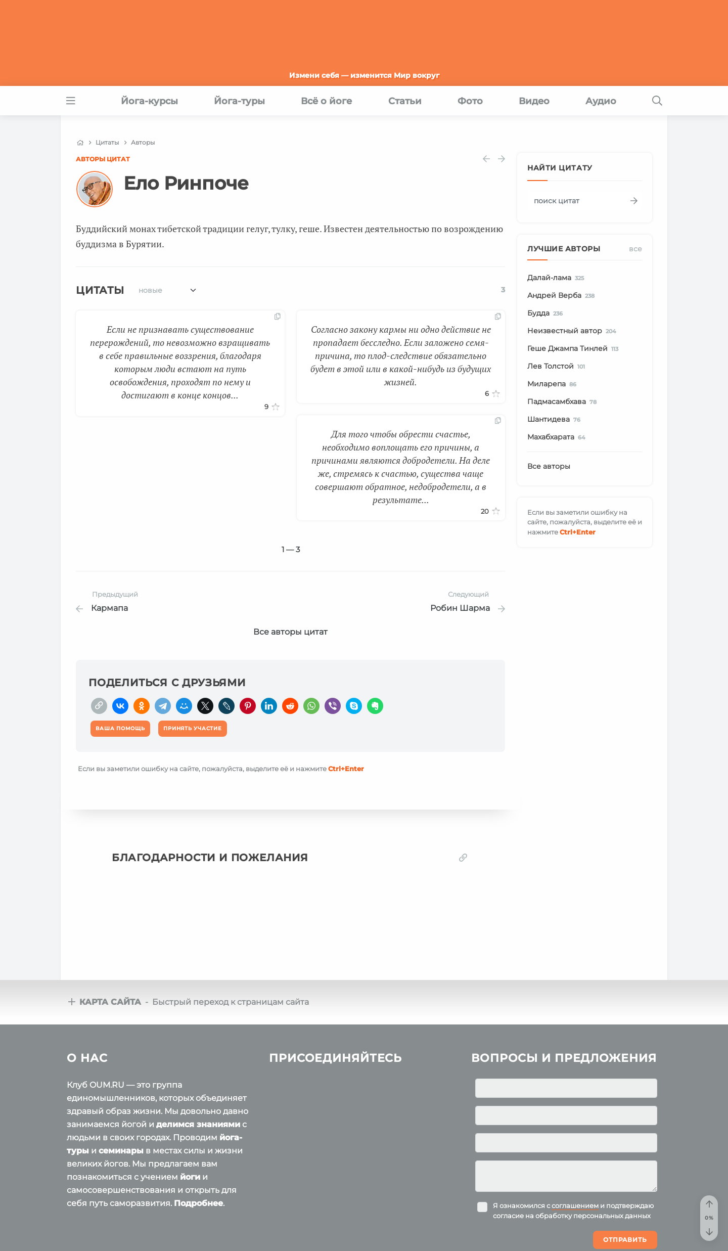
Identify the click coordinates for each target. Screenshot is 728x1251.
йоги (190, 1177)
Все (635, 248)
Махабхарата (557, 437)
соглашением (575, 1205)
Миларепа (553, 384)
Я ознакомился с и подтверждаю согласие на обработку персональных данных (573, 1210)
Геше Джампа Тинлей (574, 349)
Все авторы (548, 466)
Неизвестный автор (573, 331)
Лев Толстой (557, 367)
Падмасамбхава (563, 402)
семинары (121, 1150)
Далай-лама (557, 278)
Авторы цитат (103, 159)
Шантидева (555, 420)
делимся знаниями (198, 1124)
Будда (546, 313)
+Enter (346, 769)
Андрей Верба (562, 296)
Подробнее (198, 1203)
